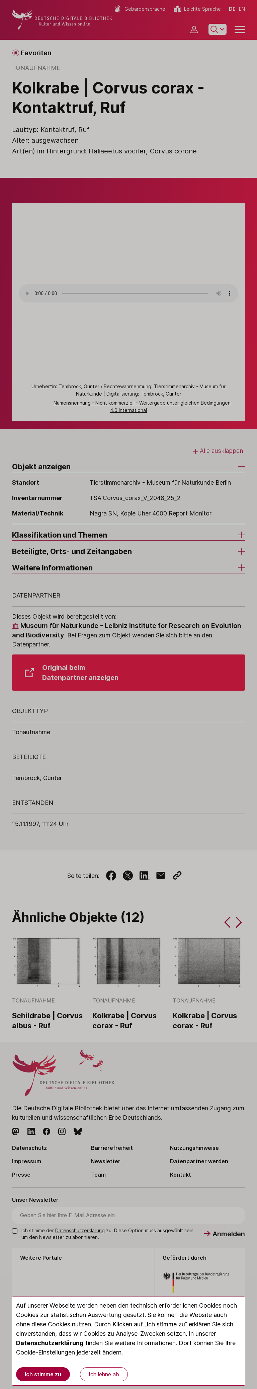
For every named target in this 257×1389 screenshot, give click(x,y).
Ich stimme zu (43, 1374)
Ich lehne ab (104, 1374)
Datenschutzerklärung (50, 1342)
